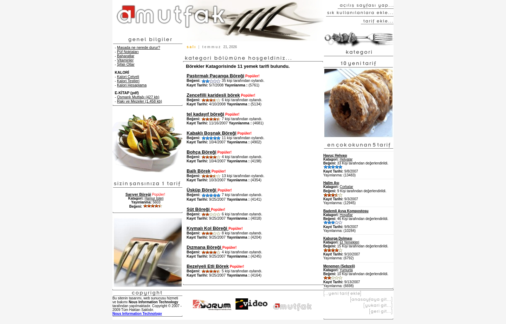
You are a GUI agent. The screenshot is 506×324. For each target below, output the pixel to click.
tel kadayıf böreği (205, 114)
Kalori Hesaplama (132, 85)
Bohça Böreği (201, 152)
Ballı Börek (198, 171)
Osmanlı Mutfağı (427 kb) (138, 97)
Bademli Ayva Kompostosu (346, 211)
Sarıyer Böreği (138, 194)
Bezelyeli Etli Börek (208, 266)
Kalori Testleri (128, 81)
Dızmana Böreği (204, 247)
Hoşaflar (346, 215)
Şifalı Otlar (126, 64)
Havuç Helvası (335, 155)
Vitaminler (125, 60)
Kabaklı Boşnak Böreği (211, 133)
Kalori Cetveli (128, 76)
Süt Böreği (199, 209)
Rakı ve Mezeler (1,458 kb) (139, 101)
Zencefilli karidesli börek (213, 95)
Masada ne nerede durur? (138, 47)
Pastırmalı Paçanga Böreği (215, 75)
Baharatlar (125, 56)
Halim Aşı (331, 183)
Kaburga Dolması (337, 238)
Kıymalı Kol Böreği (207, 228)
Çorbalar (346, 187)
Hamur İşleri (153, 198)
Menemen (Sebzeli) (339, 266)
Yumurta (346, 270)
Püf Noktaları (128, 52)
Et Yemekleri (349, 242)
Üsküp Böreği (202, 190)
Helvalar (346, 159)
